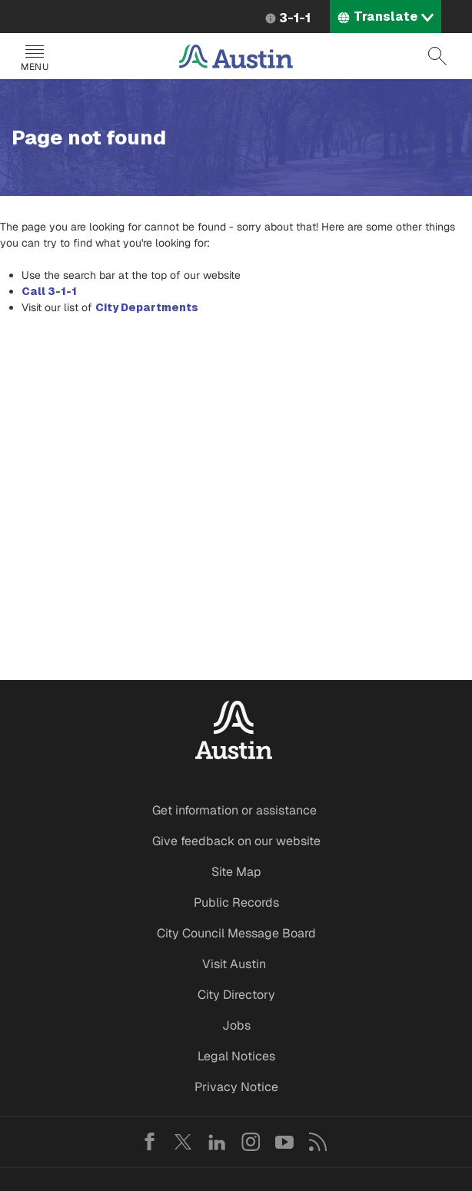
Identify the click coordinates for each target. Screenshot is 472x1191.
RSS (318, 1142)
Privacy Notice (236, 1087)
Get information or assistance (234, 810)
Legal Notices (236, 1056)
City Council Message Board (236, 933)
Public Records (236, 902)
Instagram (250, 1142)
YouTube (284, 1142)
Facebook (149, 1142)
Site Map (236, 872)
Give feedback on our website (236, 841)
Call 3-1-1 (49, 291)
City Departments (146, 307)
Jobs (236, 1025)
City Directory (236, 995)
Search (437, 56)
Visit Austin (234, 964)
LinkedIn (217, 1142)
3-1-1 (295, 18)
